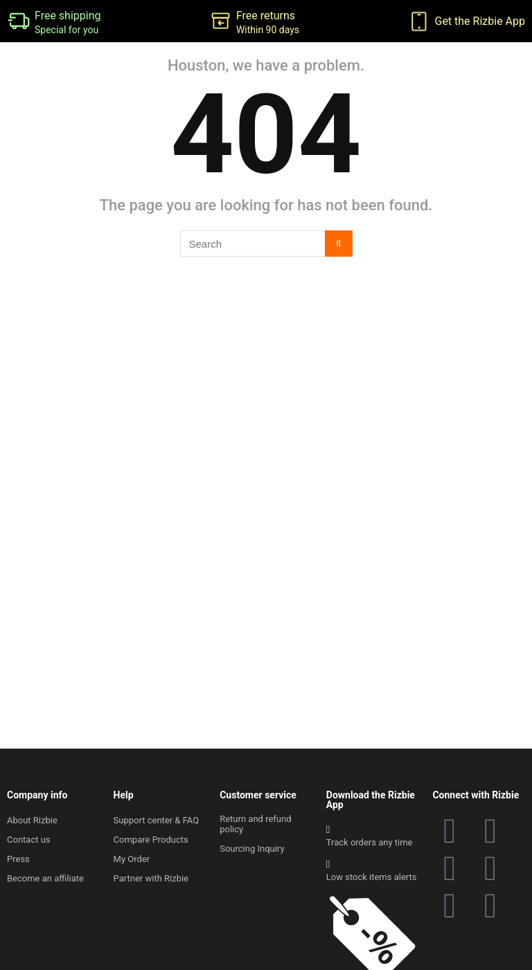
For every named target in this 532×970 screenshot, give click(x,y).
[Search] (338, 243)
